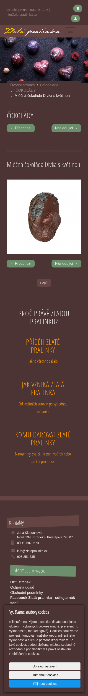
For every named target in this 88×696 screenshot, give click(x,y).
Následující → (66, 128)
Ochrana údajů (22, 587)
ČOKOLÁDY (26, 90)
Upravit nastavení (45, 666)
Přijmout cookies (45, 683)
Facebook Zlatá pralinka (31, 598)
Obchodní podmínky (26, 593)
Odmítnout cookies (45, 675)
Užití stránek (20, 582)
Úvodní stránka (22, 85)
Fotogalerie (49, 85)
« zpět (44, 283)
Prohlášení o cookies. (24, 654)
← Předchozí (20, 128)
